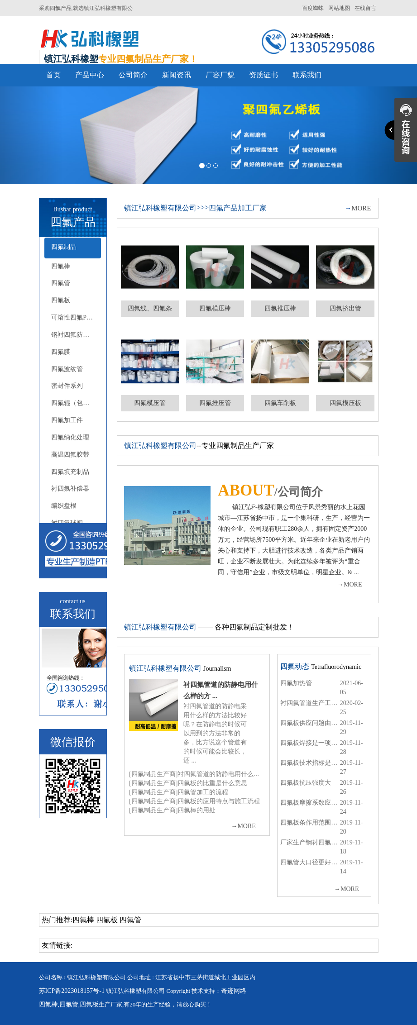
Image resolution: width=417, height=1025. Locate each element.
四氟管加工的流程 (202, 792)
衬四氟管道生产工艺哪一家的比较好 (310, 703)
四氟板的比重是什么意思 (212, 783)
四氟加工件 (67, 420)
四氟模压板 (345, 403)
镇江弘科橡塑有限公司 (160, 208)
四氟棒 (60, 266)
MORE (358, 208)
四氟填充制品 (70, 471)
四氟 (55, 8)
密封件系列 (67, 385)
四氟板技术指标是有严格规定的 (310, 762)
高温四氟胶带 (70, 454)
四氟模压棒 (215, 308)
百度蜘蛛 (313, 8)
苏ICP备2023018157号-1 (72, 990)
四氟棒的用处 (196, 810)
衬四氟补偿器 (70, 488)
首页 (53, 75)
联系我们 (306, 75)
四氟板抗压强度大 (305, 782)
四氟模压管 (150, 403)
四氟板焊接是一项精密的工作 (310, 742)
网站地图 (339, 8)
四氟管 (60, 283)
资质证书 (263, 75)
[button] (31, 135)
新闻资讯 (176, 75)
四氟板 (60, 300)
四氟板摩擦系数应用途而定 (310, 802)
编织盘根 (64, 505)
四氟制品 (64, 246)
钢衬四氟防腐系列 (76, 334)
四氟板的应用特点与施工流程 (218, 801)
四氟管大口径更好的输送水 (310, 862)
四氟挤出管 (345, 308)
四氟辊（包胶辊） (76, 403)
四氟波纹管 (67, 369)
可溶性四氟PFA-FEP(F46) (76, 317)
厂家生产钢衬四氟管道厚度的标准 (310, 842)
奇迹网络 (233, 990)
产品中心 (89, 75)
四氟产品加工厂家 (238, 208)
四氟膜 (60, 351)
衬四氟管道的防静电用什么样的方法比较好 (237, 774)
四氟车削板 (280, 403)
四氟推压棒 (280, 308)
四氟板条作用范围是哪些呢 (310, 822)
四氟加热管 (296, 683)
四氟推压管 (215, 403)
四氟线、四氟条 (150, 308)
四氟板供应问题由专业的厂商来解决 (310, 723)
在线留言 (365, 8)
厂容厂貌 (220, 75)
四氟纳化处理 (70, 437)
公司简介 (133, 75)
